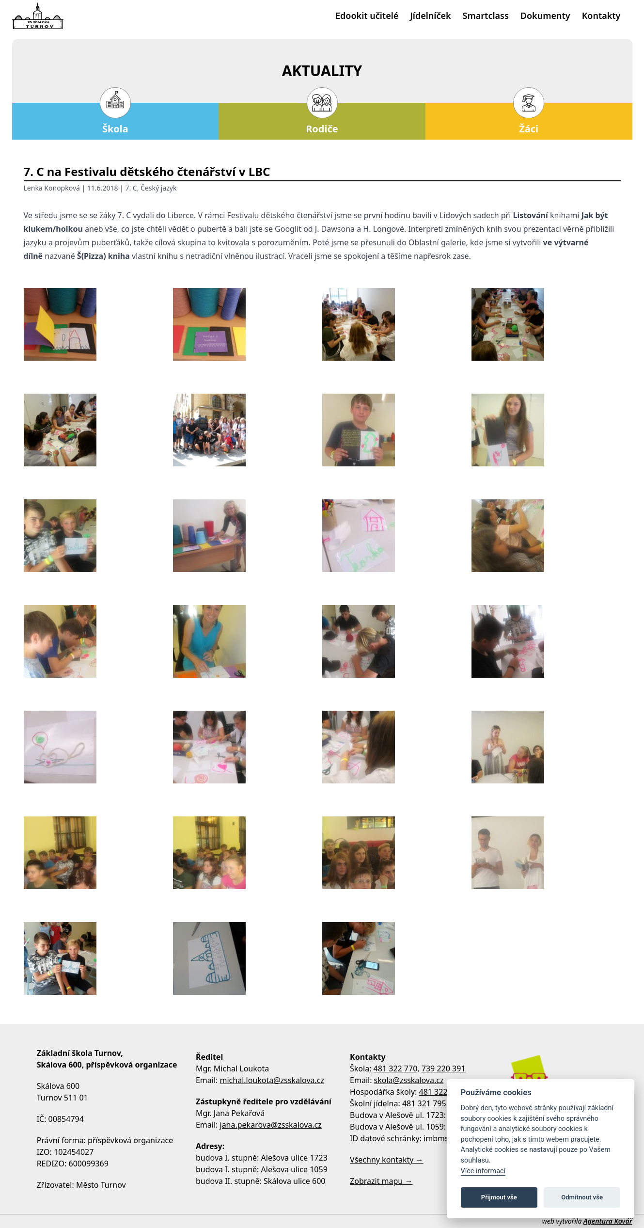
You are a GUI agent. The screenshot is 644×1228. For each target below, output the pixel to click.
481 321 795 (424, 1103)
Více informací (483, 1171)
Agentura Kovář (607, 1221)
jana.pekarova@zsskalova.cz (271, 1124)
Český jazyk (158, 187)
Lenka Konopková (52, 187)
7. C (131, 187)
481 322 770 (396, 1068)
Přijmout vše (499, 1197)
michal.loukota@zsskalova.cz (272, 1080)
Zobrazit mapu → (381, 1181)
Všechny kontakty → (387, 1159)
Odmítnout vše (582, 1197)
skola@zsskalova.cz (409, 1080)
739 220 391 (444, 1068)
